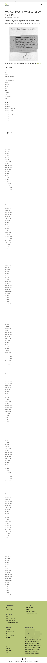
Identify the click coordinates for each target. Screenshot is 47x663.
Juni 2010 (7, 513)
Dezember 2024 (8, 165)
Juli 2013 (7, 438)
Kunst (6, 88)
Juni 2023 (7, 200)
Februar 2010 (8, 521)
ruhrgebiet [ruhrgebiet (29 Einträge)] (31, 645)
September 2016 (8, 362)
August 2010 (7, 509)
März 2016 (7, 375)
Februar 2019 (8, 303)
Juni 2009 (7, 537)
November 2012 (8, 454)
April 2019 (7, 299)
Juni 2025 (7, 153)
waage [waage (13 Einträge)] (26, 651)
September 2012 (8, 458)
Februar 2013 (8, 448)
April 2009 (7, 541)
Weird (6, 98)
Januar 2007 (7, 596)
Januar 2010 (7, 523)
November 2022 (8, 214)
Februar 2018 (8, 328)
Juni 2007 (7, 586)
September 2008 (8, 556)
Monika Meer (8, 122)
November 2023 (8, 189)
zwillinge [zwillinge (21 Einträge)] (37, 653)
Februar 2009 (8, 546)
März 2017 (7, 350)
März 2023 (7, 206)
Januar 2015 (7, 403)
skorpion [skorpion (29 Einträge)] (27, 647)
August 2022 (7, 220)
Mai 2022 (7, 226)
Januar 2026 (7, 139)
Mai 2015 (7, 395)
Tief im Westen (8, 96)
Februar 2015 (8, 401)
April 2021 (7, 253)
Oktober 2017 (8, 336)
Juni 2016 (7, 369)
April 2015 (7, 397)
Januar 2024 (7, 185)
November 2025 (8, 143)
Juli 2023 (7, 198)
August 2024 (7, 171)
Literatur (7, 92)
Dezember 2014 (8, 405)
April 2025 (7, 157)
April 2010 (7, 517)
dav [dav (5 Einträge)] (26, 635)
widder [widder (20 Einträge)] (32, 653)
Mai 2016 (7, 371)
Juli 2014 (7, 415)
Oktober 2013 (8, 432)
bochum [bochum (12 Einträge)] (36, 633)
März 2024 (7, 181)
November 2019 (8, 287)
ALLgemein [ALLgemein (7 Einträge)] (27, 629)
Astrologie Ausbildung (10, 108)
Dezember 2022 (8, 212)
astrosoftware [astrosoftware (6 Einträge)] (27, 633)
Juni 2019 (7, 297)
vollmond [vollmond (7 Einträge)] (37, 649)
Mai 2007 (7, 588)
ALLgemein (7, 70)
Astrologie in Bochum (9, 114)
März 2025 (7, 159)
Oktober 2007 (8, 578)
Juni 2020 (7, 273)
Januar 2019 (7, 305)
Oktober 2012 (8, 456)
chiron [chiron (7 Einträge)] (40, 633)
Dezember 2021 (8, 236)
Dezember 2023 (8, 187)
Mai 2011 (7, 491)
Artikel (6, 74)
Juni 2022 (7, 224)
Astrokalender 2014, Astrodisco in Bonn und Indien (23, 13)
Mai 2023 (7, 202)
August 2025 (7, 149)
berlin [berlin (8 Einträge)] (33, 633)
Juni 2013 (7, 440)
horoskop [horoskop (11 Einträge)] (27, 637)
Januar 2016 (7, 379)
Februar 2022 (8, 232)
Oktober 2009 (8, 529)
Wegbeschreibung (9, 609)
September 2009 (8, 531)
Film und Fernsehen (9, 80)
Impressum (8, 616)
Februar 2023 (8, 208)
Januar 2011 (7, 499)
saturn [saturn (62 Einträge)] (35, 645)
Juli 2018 (7, 318)
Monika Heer (9, 17)
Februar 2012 (8, 472)
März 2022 (7, 230)
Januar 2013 (7, 450)
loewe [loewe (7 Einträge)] (37, 639)
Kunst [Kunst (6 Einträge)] (33, 639)
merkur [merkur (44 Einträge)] (34, 641)
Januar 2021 (7, 259)
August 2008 (7, 558)
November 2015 (8, 383)
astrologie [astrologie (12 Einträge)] (32, 629)
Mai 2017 (7, 346)
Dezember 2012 (8, 452)
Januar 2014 (7, 426)
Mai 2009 (7, 539)
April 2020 (7, 277)
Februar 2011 (8, 497)
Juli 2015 (7, 391)
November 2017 (8, 334)
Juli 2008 (7, 560)
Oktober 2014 (8, 409)
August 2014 (7, 413)
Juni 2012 (7, 464)
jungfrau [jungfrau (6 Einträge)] (37, 637)
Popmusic (7, 94)
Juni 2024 (7, 175)
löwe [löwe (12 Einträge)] (40, 639)
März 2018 (7, 326)
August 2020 (7, 269)
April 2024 (7, 179)
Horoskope (7, 84)
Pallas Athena (8, 127)
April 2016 (7, 373)
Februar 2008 (8, 570)
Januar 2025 (7, 163)
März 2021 (7, 255)
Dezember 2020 (8, 261)
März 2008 (7, 568)
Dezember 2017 (8, 332)
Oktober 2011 (8, 480)
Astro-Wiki (7, 104)
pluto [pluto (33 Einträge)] (26, 645)
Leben (6, 90)
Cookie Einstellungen (10, 620)
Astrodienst (7, 106)
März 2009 (7, 544)
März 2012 (7, 470)
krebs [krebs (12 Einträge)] (30, 639)
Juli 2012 (7, 462)
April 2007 (7, 590)
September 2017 (8, 338)
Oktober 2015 (8, 385)
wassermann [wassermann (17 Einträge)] (35, 651)
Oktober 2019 (8, 289)
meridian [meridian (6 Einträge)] (30, 641)
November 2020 (8, 263)
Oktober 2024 (8, 169)
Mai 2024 (7, 177)
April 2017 (7, 348)
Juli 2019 (7, 295)
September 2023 (8, 194)
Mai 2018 (7, 322)
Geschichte (7, 82)
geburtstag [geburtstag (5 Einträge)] (38, 635)
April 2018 (7, 324)
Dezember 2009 (8, 525)
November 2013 (8, 430)
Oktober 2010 (8, 505)
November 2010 (8, 503)
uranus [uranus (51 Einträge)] (29, 649)
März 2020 (7, 279)
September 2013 (8, 434)
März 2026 (7, 134)
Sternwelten (7, 129)
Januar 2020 (7, 283)
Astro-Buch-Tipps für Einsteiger (32, 617)
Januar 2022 (7, 234)
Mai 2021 (7, 250)
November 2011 (8, 478)
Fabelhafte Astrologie (30, 615)
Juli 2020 (7, 271)
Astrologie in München (10, 116)
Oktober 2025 (8, 145)
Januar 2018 (7, 330)
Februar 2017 (8, 352)
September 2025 (8, 147)
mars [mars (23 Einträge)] (26, 641)
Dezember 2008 (8, 550)
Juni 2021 (7, 248)
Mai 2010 (7, 515)
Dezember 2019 (8, 285)
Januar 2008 (7, 572)
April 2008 (7, 566)
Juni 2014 (7, 417)
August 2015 (7, 389)
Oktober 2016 (8, 360)
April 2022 (7, 228)
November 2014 (8, 407)
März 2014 (7, 421)
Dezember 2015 (8, 381)
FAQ (5, 78)
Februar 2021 (8, 257)
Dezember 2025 (8, 141)
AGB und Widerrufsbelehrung (12, 622)
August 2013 (7, 436)
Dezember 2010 (8, 501)
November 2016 (8, 358)
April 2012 (7, 468)
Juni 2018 (7, 320)
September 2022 (8, 218)
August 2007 (7, 582)
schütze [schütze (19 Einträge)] (38, 645)
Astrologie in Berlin (9, 112)
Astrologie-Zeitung (9, 120)
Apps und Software (9, 72)
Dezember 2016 (8, 356)
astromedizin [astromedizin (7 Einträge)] (37, 631)
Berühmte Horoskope (9, 76)
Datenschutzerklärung (10, 618)
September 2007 (8, 580)
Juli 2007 (7, 584)
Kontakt (7, 607)
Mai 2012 (7, 466)
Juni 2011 (7, 489)
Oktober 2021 (8, 240)
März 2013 (7, 446)
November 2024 (8, 167)
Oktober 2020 (8, 265)
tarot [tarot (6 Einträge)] (26, 649)
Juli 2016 (7, 366)
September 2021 (8, 242)
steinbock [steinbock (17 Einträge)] (35, 647)
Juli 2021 (7, 246)
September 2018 (8, 314)
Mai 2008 (7, 564)
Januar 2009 (7, 548)
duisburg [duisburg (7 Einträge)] (29, 635)
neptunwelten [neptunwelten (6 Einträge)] (32, 643)
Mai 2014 (7, 419)
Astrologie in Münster (9, 118)
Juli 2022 (7, 222)
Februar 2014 (8, 423)
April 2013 (7, 444)
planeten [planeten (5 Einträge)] (37, 643)
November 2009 (8, 527)
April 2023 (7, 204)
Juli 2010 (7, 511)
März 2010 (7, 519)
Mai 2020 (7, 275)
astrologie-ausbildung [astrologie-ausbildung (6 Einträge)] (29, 631)
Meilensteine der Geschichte (32, 613)
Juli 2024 (7, 173)
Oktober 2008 (8, 554)
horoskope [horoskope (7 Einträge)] (32, 637)
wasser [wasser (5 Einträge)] (30, 651)
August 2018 (7, 316)
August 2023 (7, 196)
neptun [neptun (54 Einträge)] (26, 643)
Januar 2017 (7, 354)
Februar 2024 (8, 183)
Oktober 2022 (8, 216)
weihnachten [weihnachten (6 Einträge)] (27, 653)
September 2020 (8, 267)
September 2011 (8, 482)
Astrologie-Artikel (29, 607)
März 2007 (7, 592)
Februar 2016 (8, 377)
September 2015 (8, 387)
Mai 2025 (7, 155)
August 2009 (7, 533)
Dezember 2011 (8, 476)
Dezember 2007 (8, 574)
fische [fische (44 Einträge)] (33, 635)
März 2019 (7, 301)
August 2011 (7, 485)
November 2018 (8, 310)
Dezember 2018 (8, 307)
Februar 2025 (8, 161)
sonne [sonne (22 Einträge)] (31, 647)
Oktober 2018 (8, 312)
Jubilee (6, 86)
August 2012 (7, 460)
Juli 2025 (7, 151)
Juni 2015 (7, 393)
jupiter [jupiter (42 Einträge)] (26, 639)
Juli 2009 (7, 535)
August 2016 (7, 364)
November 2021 (8, 238)
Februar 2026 (8, 137)
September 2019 (8, 291)
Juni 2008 (7, 562)
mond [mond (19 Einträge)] (38, 641)
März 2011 (7, 495)
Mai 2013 (7, 442)
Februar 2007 (8, 594)
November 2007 (8, 576)
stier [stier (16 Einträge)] (39, 647)
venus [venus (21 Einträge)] (33, 649)
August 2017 (7, 340)
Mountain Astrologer (9, 124)
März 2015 (7, 399)
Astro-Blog (28, 609)
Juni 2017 (7, 344)
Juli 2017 (7, 342)
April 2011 (7, 493)
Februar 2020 (8, 281)
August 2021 (7, 244)
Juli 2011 (7, 487)
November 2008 (8, 552)
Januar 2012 (7, 474)
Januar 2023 (7, 210)
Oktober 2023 (8, 191)
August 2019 (7, 293)
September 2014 (8, 411)
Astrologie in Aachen (9, 110)
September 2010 (8, 507)
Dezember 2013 (8, 428)
